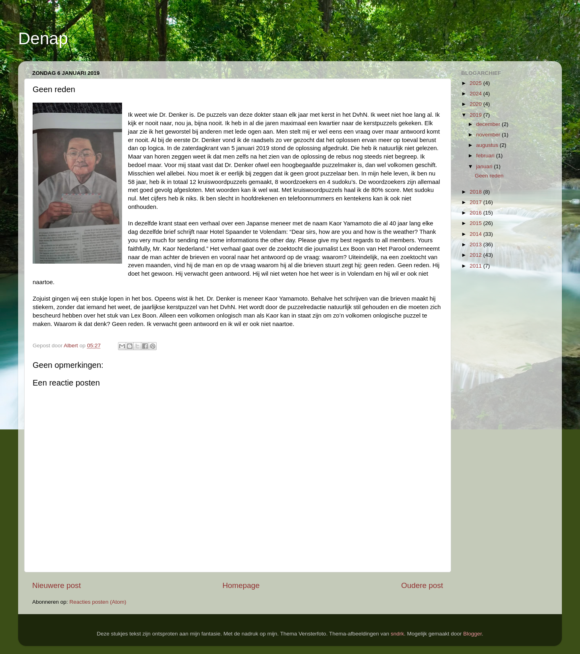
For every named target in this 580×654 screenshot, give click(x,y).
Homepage (240, 585)
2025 (476, 83)
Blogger (472, 634)
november (489, 135)
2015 (476, 223)
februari (486, 156)
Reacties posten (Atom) (97, 602)
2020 (476, 104)
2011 (476, 266)
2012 (476, 255)
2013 (476, 244)
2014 (476, 234)
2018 (476, 192)
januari (485, 166)
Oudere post (422, 585)
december (489, 124)
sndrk (397, 634)
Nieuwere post (56, 585)
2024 (476, 94)
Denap (43, 38)
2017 (476, 202)
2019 (476, 115)
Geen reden (489, 176)
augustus (488, 145)
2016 (476, 213)
